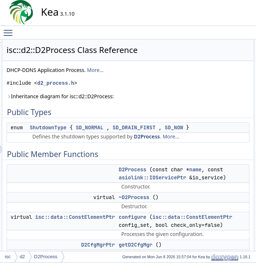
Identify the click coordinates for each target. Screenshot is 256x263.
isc (8, 256)
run (209, 139)
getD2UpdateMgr (222, 107)
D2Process (144, 162)
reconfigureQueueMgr (227, 228)
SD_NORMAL (155, 137)
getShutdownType (223, 123)
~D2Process (218, 75)
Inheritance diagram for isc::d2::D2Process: (126, 106)
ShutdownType (113, 137)
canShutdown (219, 204)
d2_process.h (121, 93)
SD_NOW (157, 145)
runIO (211, 236)
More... (161, 80)
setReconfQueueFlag (226, 244)
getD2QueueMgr (222, 99)
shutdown (215, 147)
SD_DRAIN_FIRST (116, 145)
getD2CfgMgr (219, 91)
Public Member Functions (224, 59)
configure (215, 83)
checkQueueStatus (224, 212)
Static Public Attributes (222, 172)
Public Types (212, 43)
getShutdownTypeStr (226, 164)
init (208, 131)
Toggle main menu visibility (10, 29)
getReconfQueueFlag (227, 115)
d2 (22, 256)
